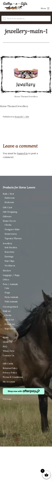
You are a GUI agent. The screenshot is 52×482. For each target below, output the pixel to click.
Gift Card (7, 207)
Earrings (9, 256)
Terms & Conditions (13, 377)
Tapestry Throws (13, 238)
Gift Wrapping (10, 212)
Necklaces (10, 265)
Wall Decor (10, 328)
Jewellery (7, 243)
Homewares (11, 234)
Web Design (7, 399)
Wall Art (7, 311)
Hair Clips (9, 261)
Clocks (8, 224)
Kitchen (7, 270)
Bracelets (9, 252)
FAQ (5, 346)
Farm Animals (11, 297)
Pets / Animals (10, 284)
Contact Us (8, 355)
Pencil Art (10, 324)
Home (17, 116)
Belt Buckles (11, 247)
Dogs (7, 292)
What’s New (9, 351)
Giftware (7, 216)
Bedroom (9, 202)
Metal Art (9, 319)
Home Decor (9, 221)
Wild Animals (11, 301)
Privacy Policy (10, 372)
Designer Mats (12, 229)
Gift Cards (8, 363)
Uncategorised (10, 306)
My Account (9, 381)
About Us (7, 342)
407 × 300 (24, 116)
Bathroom (10, 197)
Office (6, 279)
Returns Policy (10, 368)
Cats (7, 288)
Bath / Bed (8, 193)
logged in (22, 153)
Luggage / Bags (11, 275)
